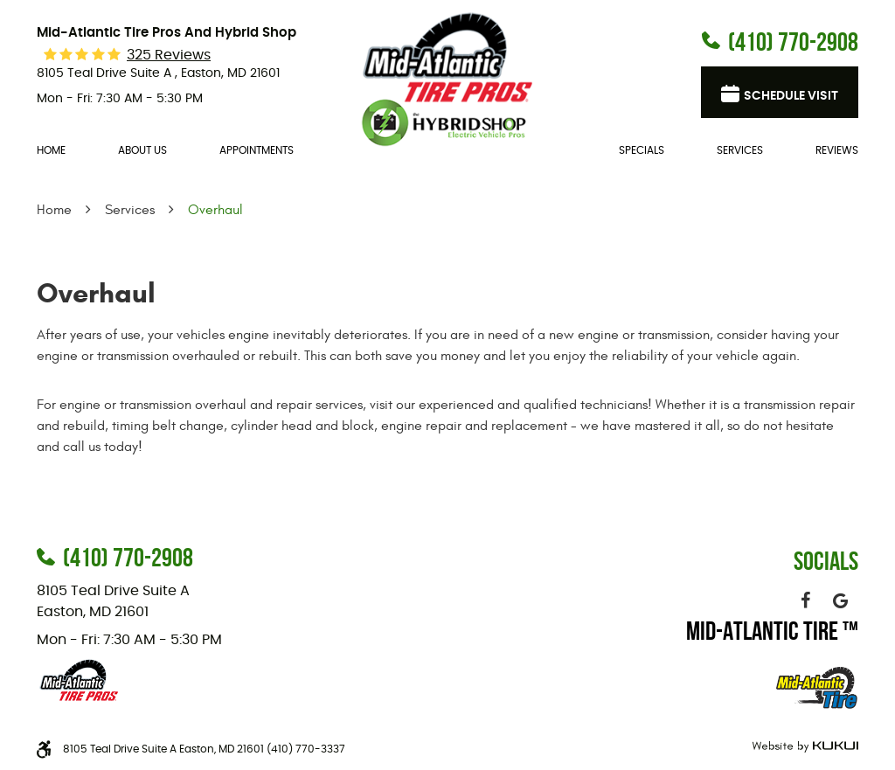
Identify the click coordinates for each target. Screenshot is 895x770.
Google (840, 600)
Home (51, 150)
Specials (641, 150)
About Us (142, 150)
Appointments (256, 150)
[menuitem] (51, 150)
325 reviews (169, 55)
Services (740, 150)
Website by (802, 747)
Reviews (836, 150)
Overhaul (215, 210)
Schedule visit (791, 96)
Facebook (805, 600)
